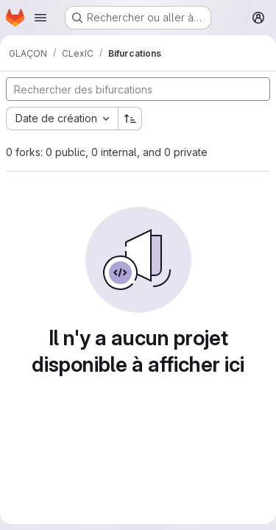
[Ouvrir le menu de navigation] (40, 17)
